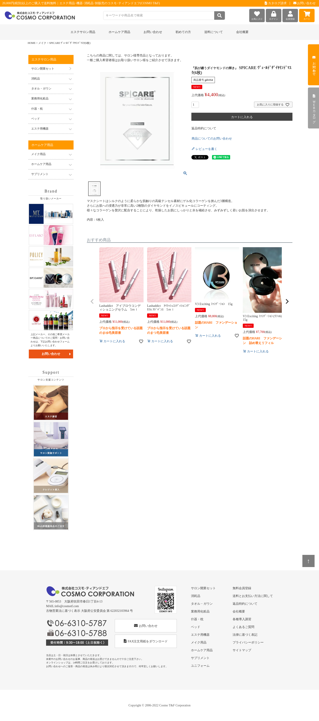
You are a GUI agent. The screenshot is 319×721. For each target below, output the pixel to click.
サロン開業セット (42, 68)
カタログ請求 (276, 3)
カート (307, 14)
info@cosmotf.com (67, 606)
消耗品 (195, 596)
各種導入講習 (242, 619)
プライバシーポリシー (248, 642)
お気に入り (257, 14)
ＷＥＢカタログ (314, 108)
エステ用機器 (200, 634)
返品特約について (203, 128)
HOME (31, 43)
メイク (42, 43)
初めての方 (183, 32)
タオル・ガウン (202, 603)
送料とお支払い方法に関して (253, 596)
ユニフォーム (200, 665)
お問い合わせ (304, 3)
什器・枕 (197, 619)
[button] (92, 301)
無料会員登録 (242, 588)
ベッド (195, 627)
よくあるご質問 (243, 627)
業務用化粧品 (200, 611)
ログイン (273, 14)
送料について (213, 32)
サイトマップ (242, 650)
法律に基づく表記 (245, 634)
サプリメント (200, 658)
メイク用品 (198, 642)
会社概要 (242, 32)
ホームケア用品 (202, 650)
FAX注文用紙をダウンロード (146, 641)
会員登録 (290, 14)
